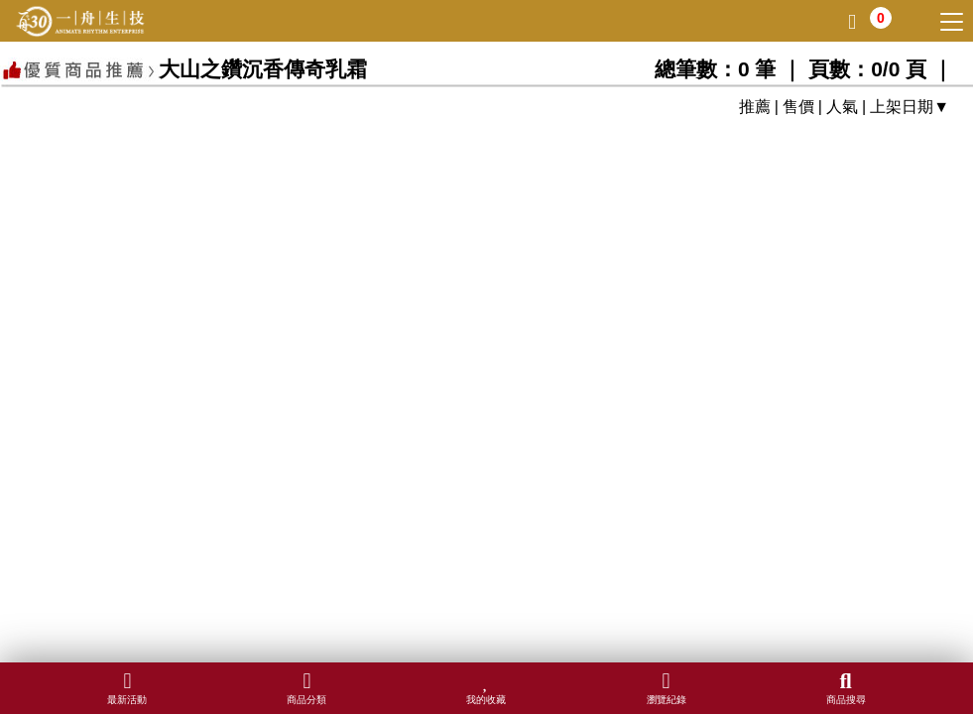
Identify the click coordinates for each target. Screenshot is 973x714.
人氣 (842, 106)
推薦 (755, 106)
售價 (798, 106)
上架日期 (901, 106)
